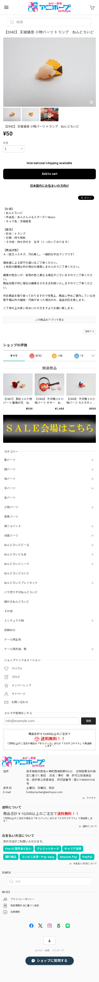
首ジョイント (12, 526)
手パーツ (9, 488)
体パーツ (9, 478)
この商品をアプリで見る (49, 319)
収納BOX (9, 630)
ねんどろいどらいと (16, 573)
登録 (88, 721)
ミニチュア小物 (14, 620)
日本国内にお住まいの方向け (49, 185)
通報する (89, 331)
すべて (14, 355)
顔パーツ (9, 469)
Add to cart (49, 173)
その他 (8, 611)
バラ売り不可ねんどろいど (21, 592)
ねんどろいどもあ (15, 554)
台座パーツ (11, 535)
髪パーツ (9, 459)
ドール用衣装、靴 (15, 649)
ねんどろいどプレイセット (21, 582)
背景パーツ (11, 516)
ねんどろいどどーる (16, 545)
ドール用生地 (12, 639)
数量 (5, 142)
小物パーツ (11, 507)
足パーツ (9, 497)
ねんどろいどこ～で (16, 563)
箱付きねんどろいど (16, 601)
